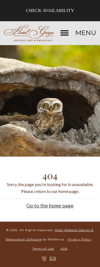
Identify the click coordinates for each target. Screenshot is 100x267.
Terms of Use (43, 249)
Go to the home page (50, 205)
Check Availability (50, 10)
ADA (64, 249)
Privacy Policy (79, 239)
